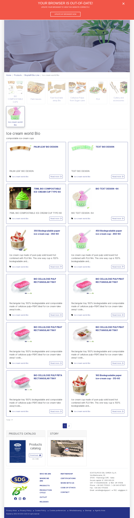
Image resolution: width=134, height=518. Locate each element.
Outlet (43, 497)
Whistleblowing (75, 510)
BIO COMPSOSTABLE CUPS (15, 99)
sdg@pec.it (122, 490)
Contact (65, 492)
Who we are (45, 474)
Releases (44, 502)
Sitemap (88, 510)
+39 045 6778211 (119, 485)
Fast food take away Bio (56, 99)
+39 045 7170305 (101, 488)
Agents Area (100, 510)
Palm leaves (36, 99)
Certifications (68, 478)
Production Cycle (46, 491)
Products (45, 486)
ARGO (16, 514)
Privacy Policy (25, 510)
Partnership (67, 474)
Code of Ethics (68, 488)
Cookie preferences (57, 510)
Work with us (67, 483)
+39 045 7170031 (103, 485)
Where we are (44, 479)
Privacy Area (11, 510)
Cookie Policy (40, 510)
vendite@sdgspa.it (102, 490)
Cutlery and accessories (118, 99)
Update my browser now (65, 14)
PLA (98, 99)
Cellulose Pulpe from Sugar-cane (77, 99)
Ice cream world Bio (15, 123)
